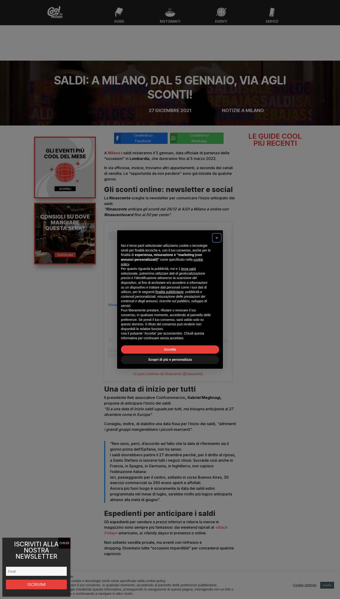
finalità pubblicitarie (169, 292)
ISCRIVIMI (36, 584)
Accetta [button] (170, 349)
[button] (217, 238)
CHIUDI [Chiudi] (64, 543)
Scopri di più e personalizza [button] (170, 359)
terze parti (188, 269)
